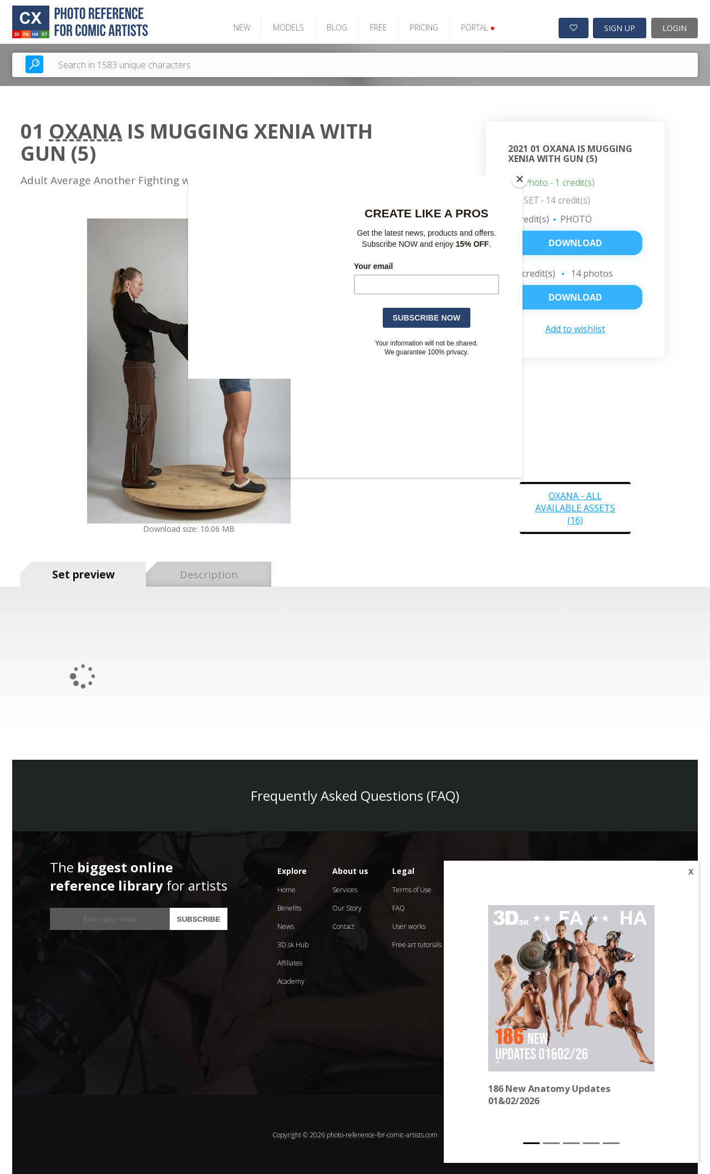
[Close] (519, 179)
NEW (238, 26)
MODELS (285, 26)
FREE (375, 26)
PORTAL (474, 26)
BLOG (333, 26)
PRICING (421, 26)
